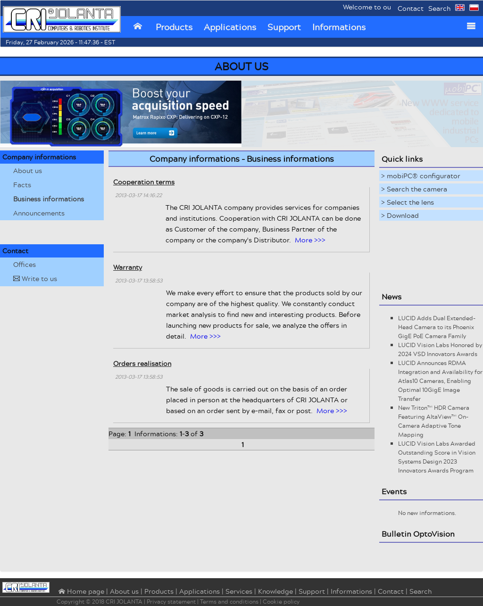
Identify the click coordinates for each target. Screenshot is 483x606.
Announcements (39, 213)
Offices (24, 264)
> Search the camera (414, 188)
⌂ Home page (80, 592)
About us (27, 170)
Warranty (127, 267)
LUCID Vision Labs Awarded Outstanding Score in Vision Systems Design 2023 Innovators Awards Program (436, 457)
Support (284, 26)
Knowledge (275, 591)
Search (439, 8)
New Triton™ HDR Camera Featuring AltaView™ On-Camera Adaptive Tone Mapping (433, 421)
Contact (411, 8)
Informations (339, 26)
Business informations (48, 198)
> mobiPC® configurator (420, 175)
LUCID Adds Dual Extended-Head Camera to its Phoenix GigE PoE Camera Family (436, 327)
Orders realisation (142, 363)
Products (174, 26)
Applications (230, 26)
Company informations (39, 156)
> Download (400, 215)
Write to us (35, 278)
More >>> (310, 239)
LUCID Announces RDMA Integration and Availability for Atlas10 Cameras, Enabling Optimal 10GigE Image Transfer (440, 380)
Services (238, 591)
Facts (22, 184)
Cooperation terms (144, 181)
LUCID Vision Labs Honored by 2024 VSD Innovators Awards (440, 349)
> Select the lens (407, 202)
